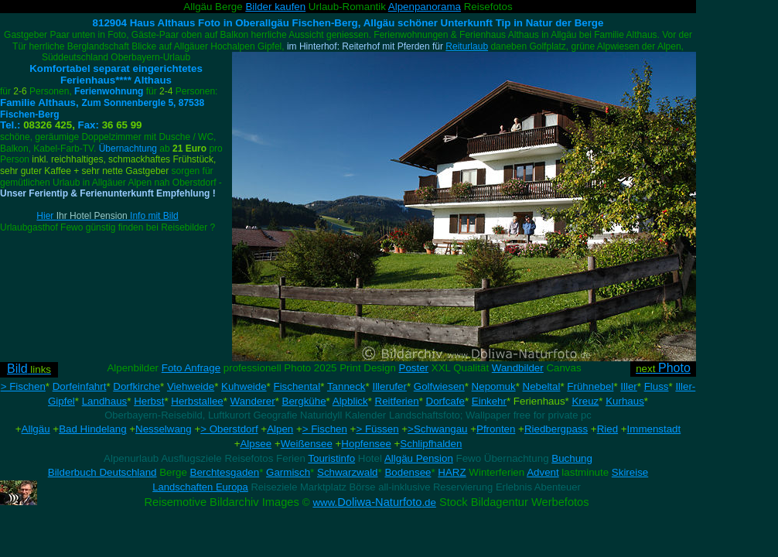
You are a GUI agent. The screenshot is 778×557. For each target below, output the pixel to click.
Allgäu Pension (418, 458)
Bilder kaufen (275, 6)
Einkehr (489, 401)
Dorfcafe (445, 401)
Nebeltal (542, 386)
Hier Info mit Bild (107, 215)
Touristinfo (331, 458)
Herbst (149, 401)
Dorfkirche (136, 386)
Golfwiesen (439, 386)
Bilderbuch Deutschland (102, 472)
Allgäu (36, 429)
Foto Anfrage (191, 368)
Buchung (571, 458)
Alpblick (350, 401)
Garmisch (288, 472)
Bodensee (407, 472)
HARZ (452, 472)
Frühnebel (590, 386)
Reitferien (397, 401)
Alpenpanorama (424, 6)
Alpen (280, 429)
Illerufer (389, 386)
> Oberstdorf (229, 429)
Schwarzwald (347, 472)
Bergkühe (304, 401)
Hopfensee (366, 443)
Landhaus (105, 401)
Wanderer (252, 401)
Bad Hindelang (92, 429)
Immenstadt (654, 429)
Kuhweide (244, 386)
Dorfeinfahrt (80, 386)
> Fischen (23, 386)
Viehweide (190, 386)
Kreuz (585, 401)
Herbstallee (197, 401)
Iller (628, 386)
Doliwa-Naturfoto (374, 502)
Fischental (296, 386)
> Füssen (377, 429)
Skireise (630, 472)
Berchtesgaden (225, 472)
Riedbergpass (556, 429)
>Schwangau (437, 429)
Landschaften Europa (200, 487)
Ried (607, 429)
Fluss (656, 386)
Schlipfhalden (431, 443)
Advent (543, 472)
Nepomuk (494, 386)
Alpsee (255, 443)
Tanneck (346, 386)
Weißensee (307, 443)
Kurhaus (625, 401)
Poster (414, 368)
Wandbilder (518, 368)
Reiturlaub (466, 46)
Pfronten (495, 429)
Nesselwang (163, 429)
